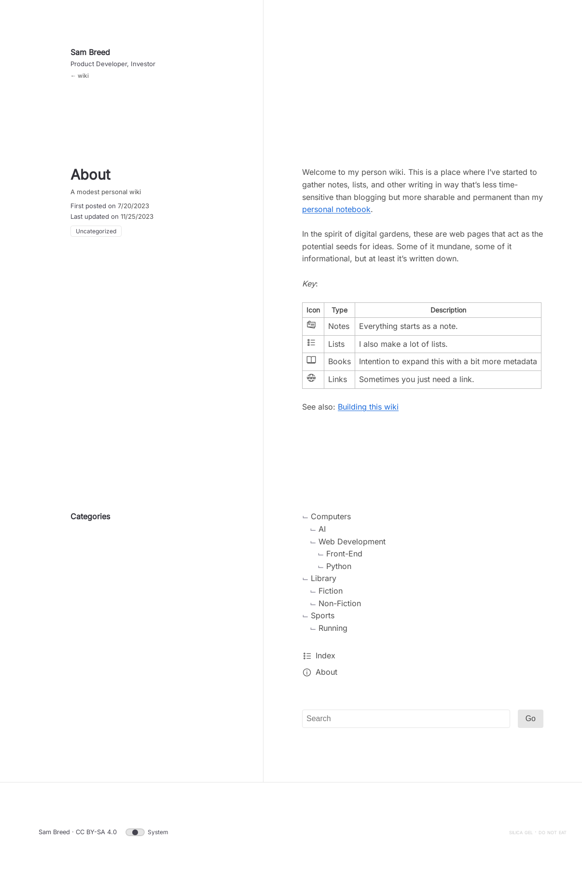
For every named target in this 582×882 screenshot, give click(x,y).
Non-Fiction (340, 603)
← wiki (79, 75)
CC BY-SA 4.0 (96, 832)
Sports (322, 615)
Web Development (352, 541)
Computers (331, 516)
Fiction (331, 591)
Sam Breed (90, 52)
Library (323, 578)
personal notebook (336, 209)
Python (338, 566)
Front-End (344, 553)
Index (325, 655)
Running (333, 628)
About (326, 672)
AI (322, 529)
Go (531, 718)
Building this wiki (368, 407)
